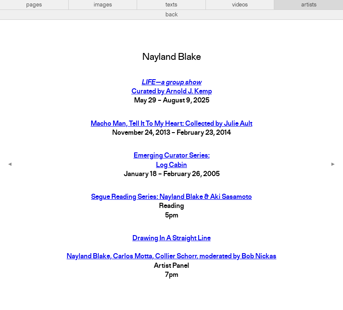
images (103, 5)
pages (34, 5)
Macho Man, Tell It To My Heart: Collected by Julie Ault (171, 124)
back (171, 15)
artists (308, 5)
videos (240, 5)
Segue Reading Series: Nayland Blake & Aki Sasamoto (171, 197)
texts (171, 5)
